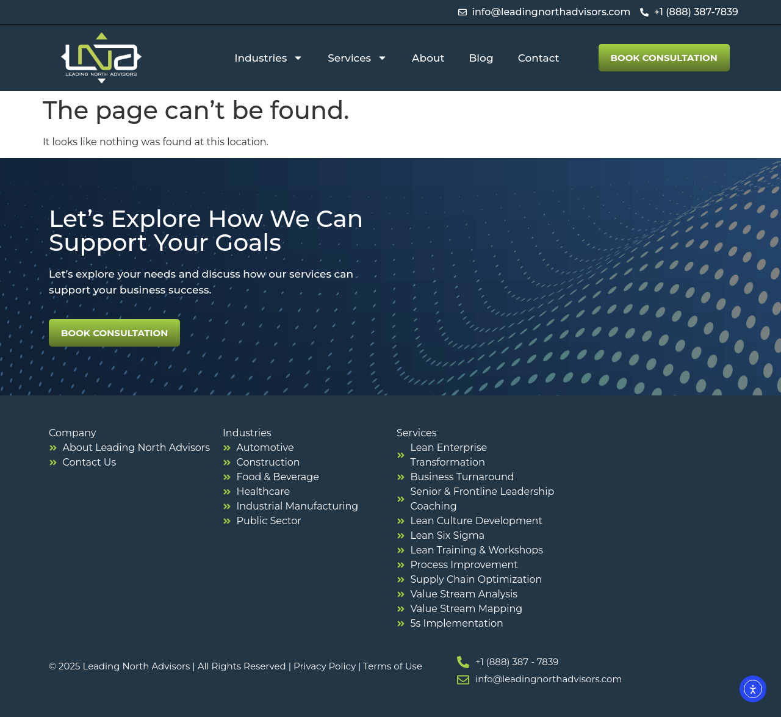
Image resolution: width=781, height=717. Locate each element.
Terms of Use (392, 666)
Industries (268, 57)
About (428, 58)
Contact (539, 58)
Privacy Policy (324, 666)
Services (357, 57)
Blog (481, 58)
